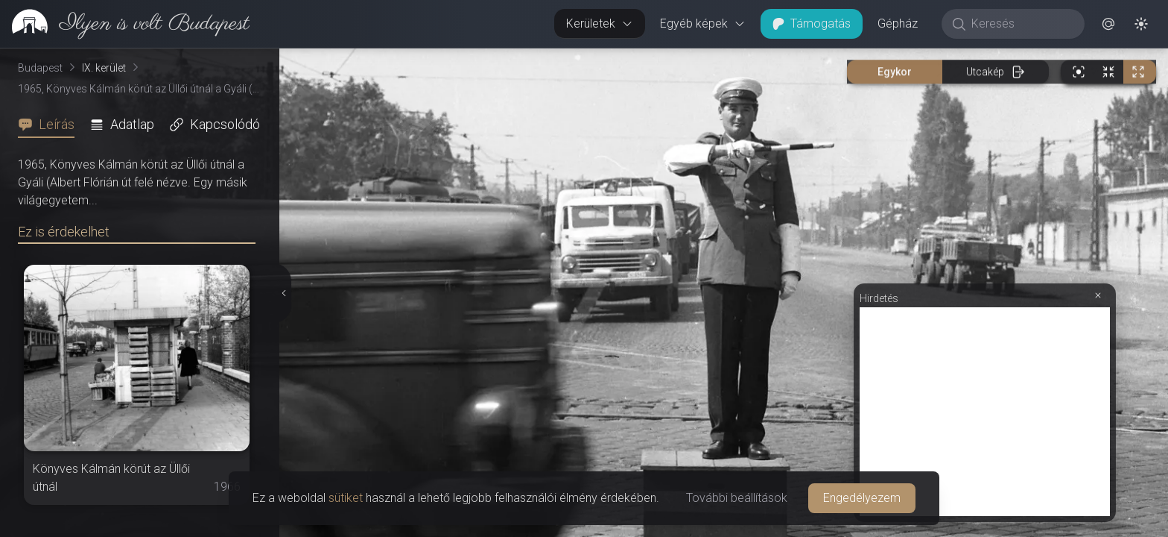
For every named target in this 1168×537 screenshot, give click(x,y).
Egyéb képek (703, 23)
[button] (1108, 24)
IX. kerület (104, 68)
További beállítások (736, 498)
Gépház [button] (897, 23)
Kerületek (599, 23)
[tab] (50, 124)
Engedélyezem (862, 498)
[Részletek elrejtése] (284, 293)
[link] (125, 24)
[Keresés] (1021, 24)
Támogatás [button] (811, 23)
